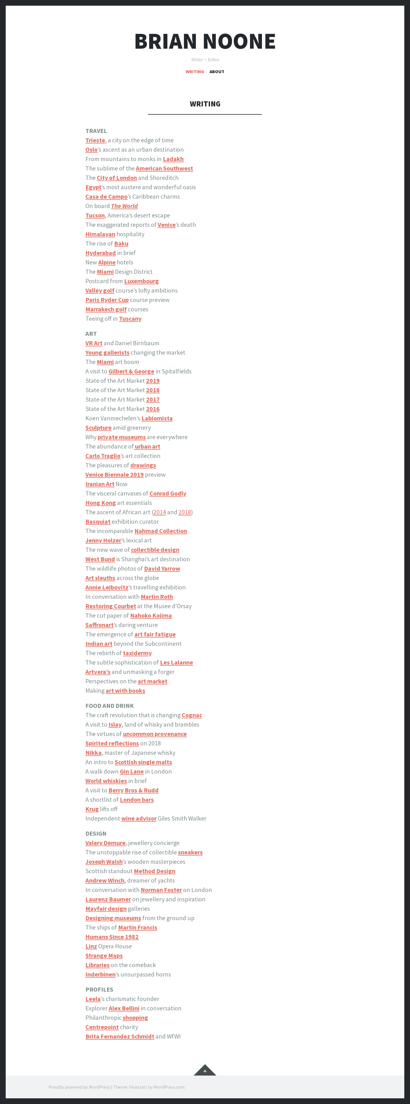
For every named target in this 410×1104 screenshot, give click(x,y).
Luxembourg (141, 281)
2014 (159, 512)
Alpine (107, 262)
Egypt (93, 187)
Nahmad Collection (160, 531)
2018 (185, 512)
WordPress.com (169, 1087)
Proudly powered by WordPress (79, 1087)
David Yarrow (162, 568)
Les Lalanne (176, 662)
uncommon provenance (155, 734)
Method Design (154, 871)
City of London (117, 178)
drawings (143, 465)
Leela (93, 999)
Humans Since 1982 (112, 937)
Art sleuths (100, 578)
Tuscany (130, 318)
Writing (195, 71)
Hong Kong (100, 503)
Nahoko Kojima (151, 615)
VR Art (93, 343)
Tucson (95, 215)
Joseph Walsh (104, 861)
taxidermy (137, 653)
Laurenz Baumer (108, 899)
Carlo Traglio (102, 456)
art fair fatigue (155, 634)
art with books (125, 690)
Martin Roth (157, 597)
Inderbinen (100, 974)
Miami (105, 362)
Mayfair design (106, 908)
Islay (115, 724)
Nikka (93, 752)
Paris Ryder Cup (107, 300)
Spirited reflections (112, 743)
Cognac (192, 715)
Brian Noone (205, 40)
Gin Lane (132, 771)
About (217, 71)
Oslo (91, 149)
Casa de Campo (106, 196)
